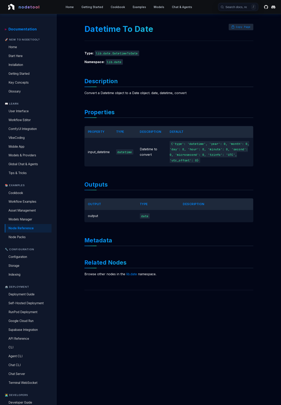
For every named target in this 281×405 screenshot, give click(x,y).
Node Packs (17, 237)
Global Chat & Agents (23, 164)
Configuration (17, 257)
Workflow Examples (22, 202)
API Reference (18, 339)
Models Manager (20, 219)
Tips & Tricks (17, 173)
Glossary (14, 91)
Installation (15, 65)
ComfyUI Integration (22, 129)
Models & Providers (22, 155)
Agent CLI (15, 356)
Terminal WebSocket (22, 383)
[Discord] (273, 7)
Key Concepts (18, 82)
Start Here (15, 56)
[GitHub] (266, 7)
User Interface (18, 111)
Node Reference (21, 228)
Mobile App (16, 146)
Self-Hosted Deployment (26, 303)
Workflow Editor (19, 120)
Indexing (14, 274)
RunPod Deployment (22, 312)
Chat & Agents (182, 7)
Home (70, 7)
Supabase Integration (23, 330)
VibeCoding (16, 138)
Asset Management (22, 210)
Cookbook (118, 7)
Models (159, 7)
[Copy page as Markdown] (241, 27)
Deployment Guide (21, 294)
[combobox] (237, 7)
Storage (13, 266)
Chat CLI (14, 365)
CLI (10, 347)
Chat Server (16, 374)
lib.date (131, 275)
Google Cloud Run (21, 321)
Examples (139, 7)
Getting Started (92, 7)
